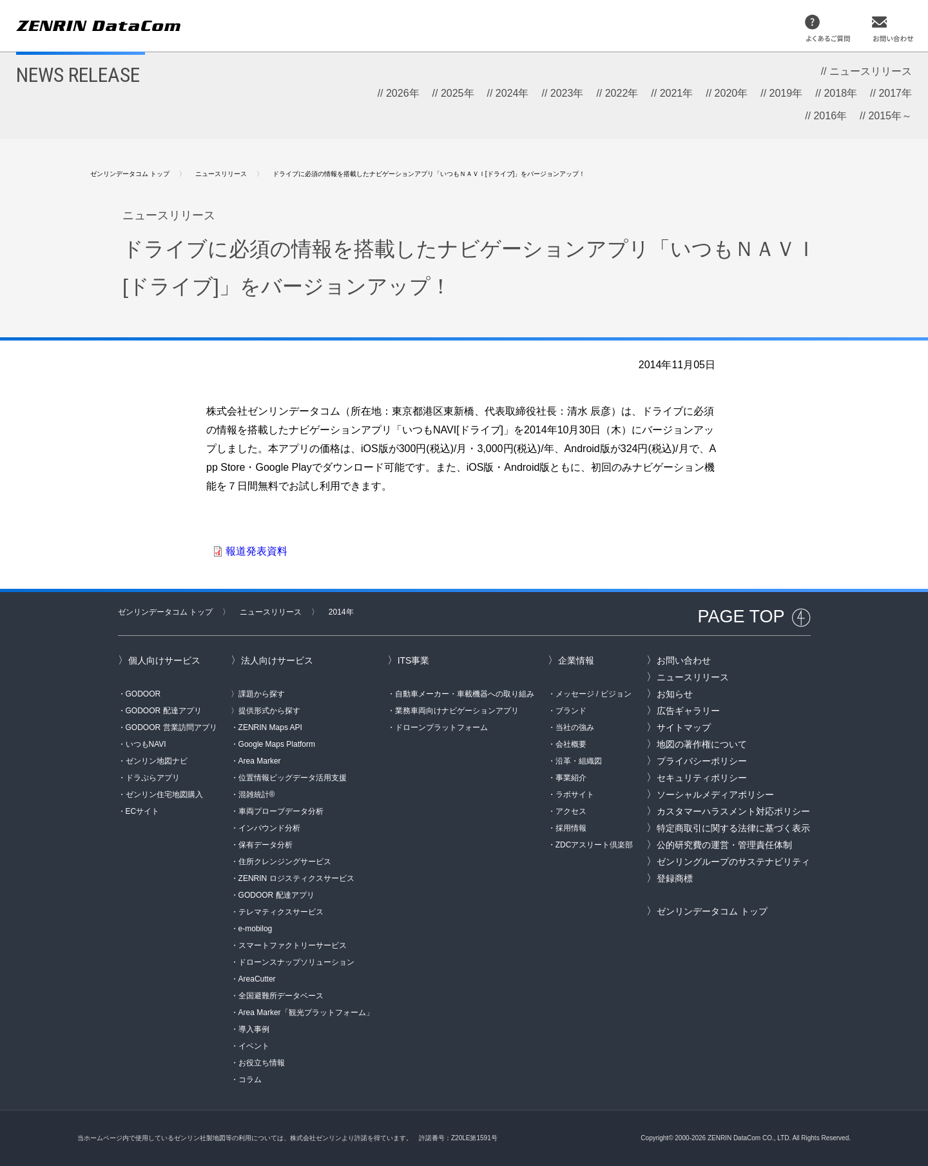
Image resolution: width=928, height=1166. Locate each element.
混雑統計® (256, 794)
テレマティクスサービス (281, 911)
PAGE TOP (740, 616)
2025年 (457, 93)
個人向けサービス (164, 660)
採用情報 (571, 828)
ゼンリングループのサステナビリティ (733, 861)
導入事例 (253, 1029)
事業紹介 (571, 777)
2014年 (341, 612)
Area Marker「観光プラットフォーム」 (306, 1012)
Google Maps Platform (276, 744)
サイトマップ (684, 727)
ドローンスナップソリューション (296, 962)
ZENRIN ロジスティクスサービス (296, 878)
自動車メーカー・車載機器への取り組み (464, 693)
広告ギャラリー (688, 711)
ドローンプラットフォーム (441, 727)
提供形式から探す (269, 710)
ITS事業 (414, 660)
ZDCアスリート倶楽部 (594, 844)
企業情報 (576, 660)
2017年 (895, 93)
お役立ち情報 (261, 1062)
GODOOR (143, 693)
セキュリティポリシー (702, 778)
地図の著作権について (702, 744)
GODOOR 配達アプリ (164, 710)
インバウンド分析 (269, 828)
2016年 (830, 115)
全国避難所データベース (281, 995)
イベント (253, 1046)
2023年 (567, 93)
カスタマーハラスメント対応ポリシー (733, 811)
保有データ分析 (265, 844)
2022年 (622, 93)
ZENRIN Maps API (270, 727)
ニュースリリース (870, 71)
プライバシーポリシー (702, 761)
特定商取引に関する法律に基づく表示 (733, 828)
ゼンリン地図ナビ (157, 761)
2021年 (676, 93)
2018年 (840, 93)
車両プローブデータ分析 (281, 811)
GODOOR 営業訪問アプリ (171, 727)
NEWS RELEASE (78, 74)
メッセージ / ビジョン (594, 693)
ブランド (571, 710)
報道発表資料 (256, 551)
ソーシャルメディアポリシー (715, 794)
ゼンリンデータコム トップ (129, 173)
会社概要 (571, 744)
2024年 (512, 93)
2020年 (731, 93)
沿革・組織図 (579, 761)
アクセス (571, 811)
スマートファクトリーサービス (292, 945)
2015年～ (890, 115)
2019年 (786, 93)
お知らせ (675, 694)
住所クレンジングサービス (284, 861)
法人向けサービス (277, 660)
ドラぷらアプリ (153, 777)
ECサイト (143, 811)
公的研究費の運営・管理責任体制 (724, 845)
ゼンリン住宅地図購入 (164, 794)
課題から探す (261, 693)
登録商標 (675, 878)
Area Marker (259, 761)
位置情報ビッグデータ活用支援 (292, 777)
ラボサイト (575, 794)
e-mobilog (255, 928)
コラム (250, 1079)
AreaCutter (257, 978)
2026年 (403, 93)
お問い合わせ (684, 660)
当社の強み (575, 727)
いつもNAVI (146, 744)
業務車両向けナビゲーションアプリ (457, 710)
